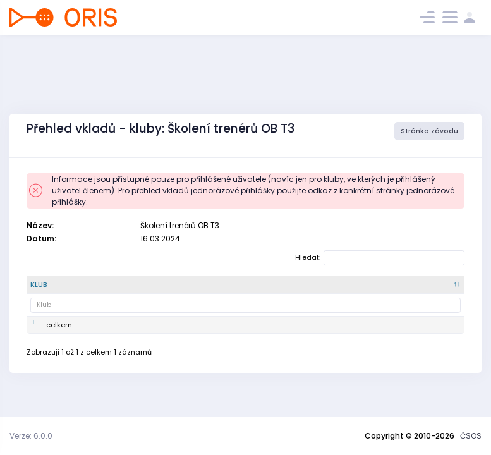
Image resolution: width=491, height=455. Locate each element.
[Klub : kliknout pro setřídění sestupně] (55, 290)
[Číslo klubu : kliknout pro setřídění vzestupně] (107, 290)
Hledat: (379, 257)
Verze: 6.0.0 (30, 435)
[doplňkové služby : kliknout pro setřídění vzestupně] (306, 290)
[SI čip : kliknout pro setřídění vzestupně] (251, 290)
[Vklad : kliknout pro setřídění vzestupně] (207, 290)
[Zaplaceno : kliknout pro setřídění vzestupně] (429, 290)
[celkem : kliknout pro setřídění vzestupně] (368, 290)
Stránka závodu (429, 131)
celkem (59, 335)
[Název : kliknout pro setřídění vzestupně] (156, 290)
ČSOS (471, 435)
